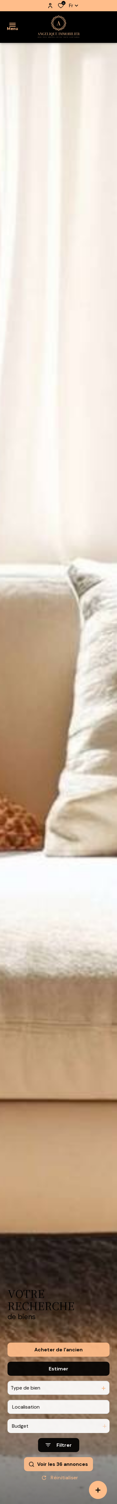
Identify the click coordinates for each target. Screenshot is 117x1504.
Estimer (58, 1385)
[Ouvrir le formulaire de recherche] (58, 1462)
